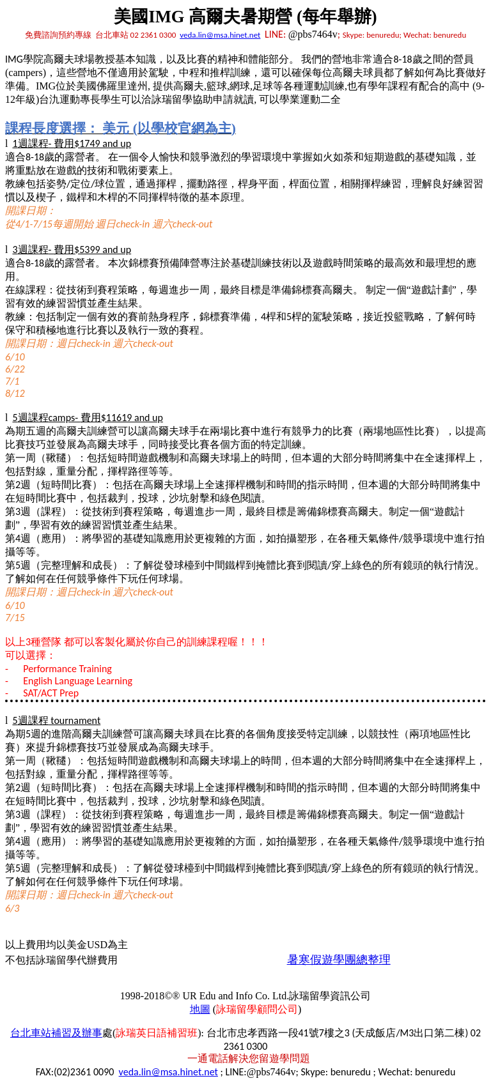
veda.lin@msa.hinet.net (220, 35)
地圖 (200, 1009)
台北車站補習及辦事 (56, 1032)
